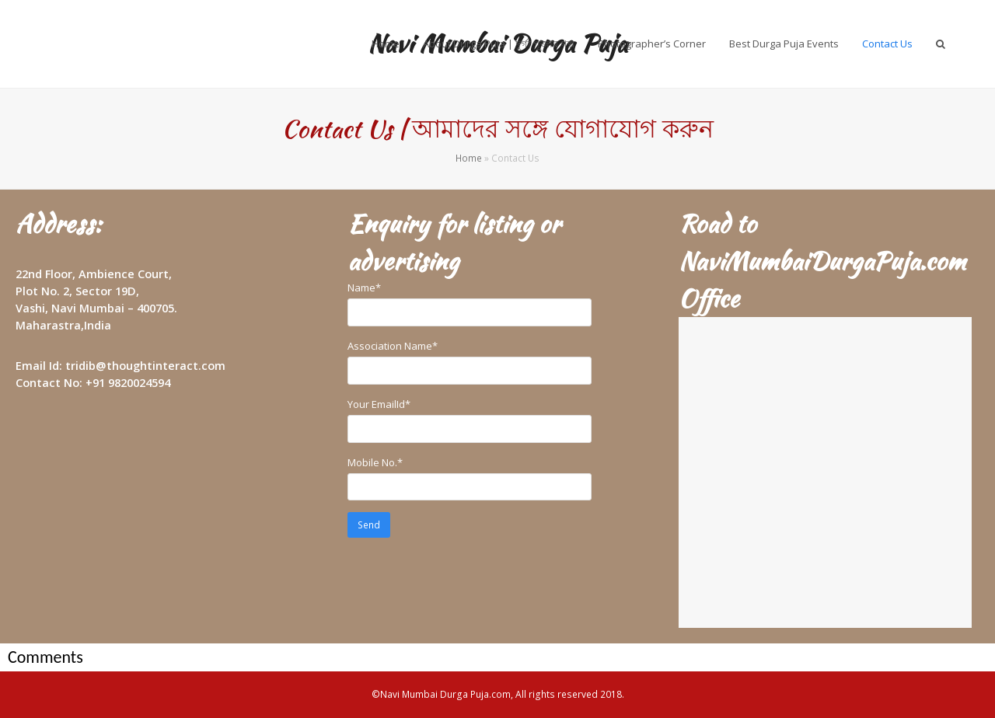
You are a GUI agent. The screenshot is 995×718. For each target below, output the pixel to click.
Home (469, 158)
